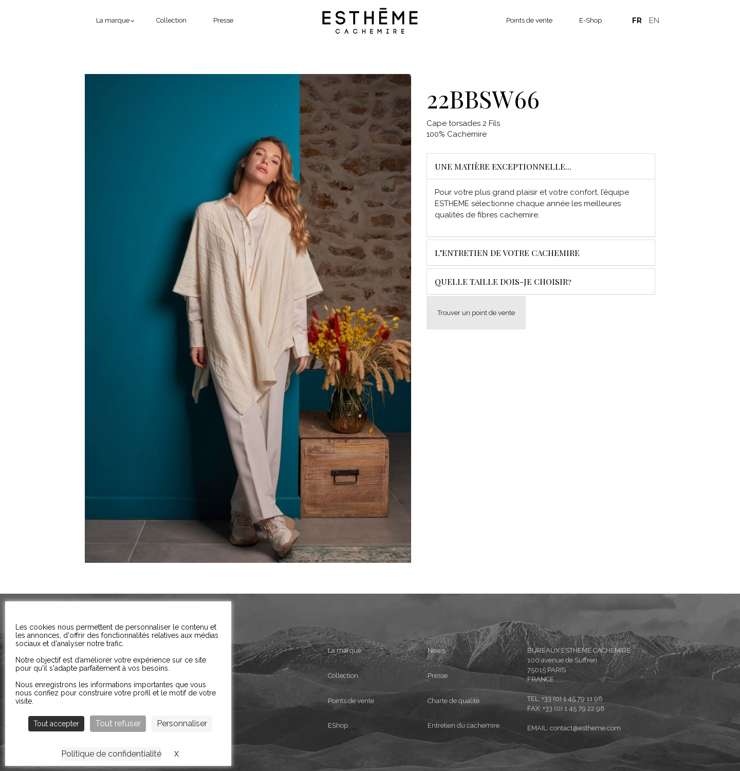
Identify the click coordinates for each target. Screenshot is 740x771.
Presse (223, 20)
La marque (113, 20)
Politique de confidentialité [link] (111, 754)
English (654, 20)
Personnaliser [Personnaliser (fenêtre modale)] (182, 723)
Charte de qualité (453, 741)
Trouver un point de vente (476, 313)
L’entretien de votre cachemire (507, 252)
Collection (171, 20)
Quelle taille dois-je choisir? (503, 281)
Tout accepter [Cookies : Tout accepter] (56, 724)
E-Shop (590, 20)
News (436, 691)
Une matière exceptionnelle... (503, 166)
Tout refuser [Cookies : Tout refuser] (118, 723)
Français (636, 20)
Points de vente (529, 20)
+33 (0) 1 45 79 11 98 (572, 739)
